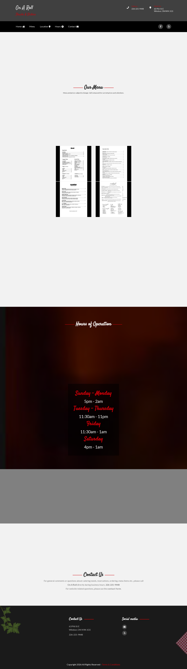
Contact (73, 26)
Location (45, 26)
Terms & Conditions (111, 664)
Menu (32, 26)
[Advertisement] (93, 58)
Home (20, 26)
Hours (59, 26)
